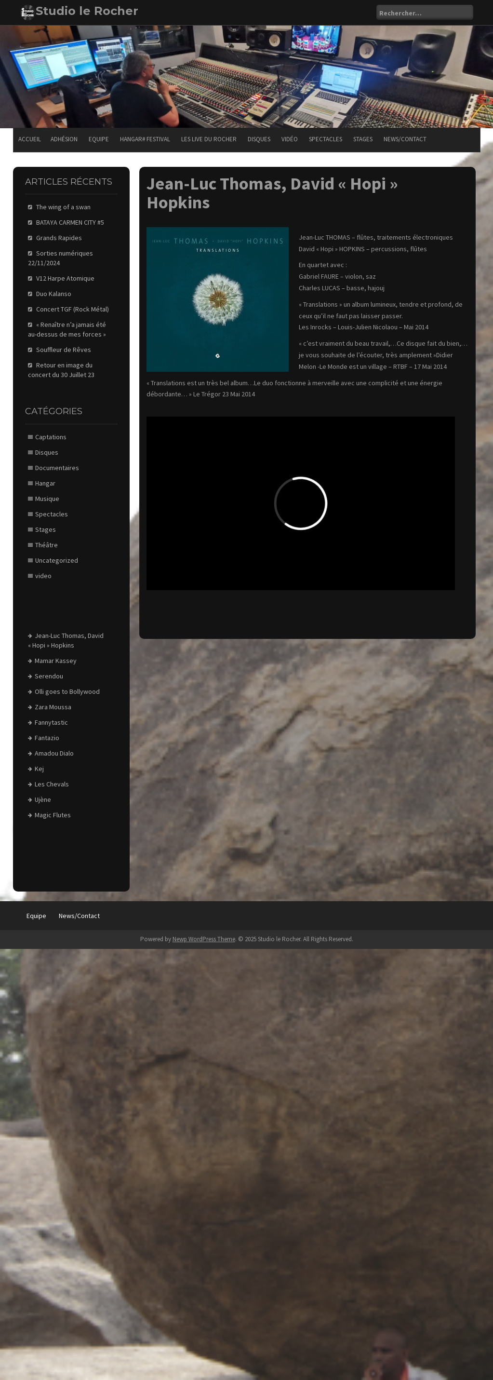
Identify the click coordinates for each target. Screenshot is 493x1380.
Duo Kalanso (53, 293)
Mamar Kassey (56, 660)
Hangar (45, 483)
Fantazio (47, 737)
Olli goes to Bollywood (67, 691)
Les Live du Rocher (209, 139)
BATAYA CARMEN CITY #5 (70, 222)
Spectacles (325, 139)
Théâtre (46, 545)
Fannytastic (51, 722)
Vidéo (289, 139)
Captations (51, 437)
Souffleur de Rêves (63, 349)
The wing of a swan (63, 207)
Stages (363, 139)
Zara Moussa (53, 707)
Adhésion (64, 139)
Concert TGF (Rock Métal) (72, 309)
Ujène (43, 799)
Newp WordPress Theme (204, 939)
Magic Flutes (53, 815)
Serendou (49, 676)
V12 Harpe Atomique (65, 278)
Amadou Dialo (54, 753)
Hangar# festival (145, 139)
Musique (47, 498)
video (43, 575)
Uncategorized (56, 560)
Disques (259, 139)
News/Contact (405, 139)
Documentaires (57, 467)
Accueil (29, 139)
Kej (39, 768)
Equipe (99, 139)
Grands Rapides (59, 237)
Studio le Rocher (87, 11)
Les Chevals (52, 784)
